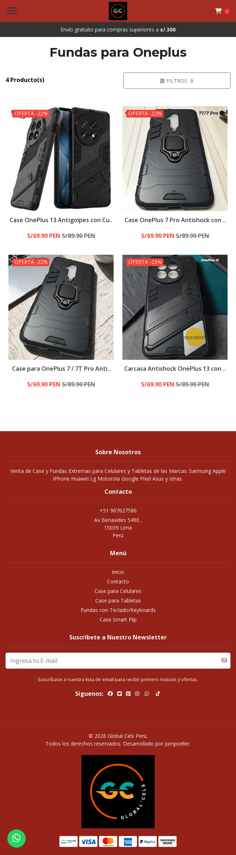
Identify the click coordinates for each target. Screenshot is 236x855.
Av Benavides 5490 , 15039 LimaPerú (118, 527)
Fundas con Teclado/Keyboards (118, 609)
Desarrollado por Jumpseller (156, 743)
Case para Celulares (118, 590)
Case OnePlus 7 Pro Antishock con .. (175, 220)
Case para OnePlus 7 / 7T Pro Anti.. (61, 369)
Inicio (118, 571)
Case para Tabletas (118, 600)
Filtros (177, 80)
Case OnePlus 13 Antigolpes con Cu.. (61, 220)
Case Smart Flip (118, 619)
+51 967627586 (118, 510)
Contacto (118, 581)
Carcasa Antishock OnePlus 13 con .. (175, 369)
